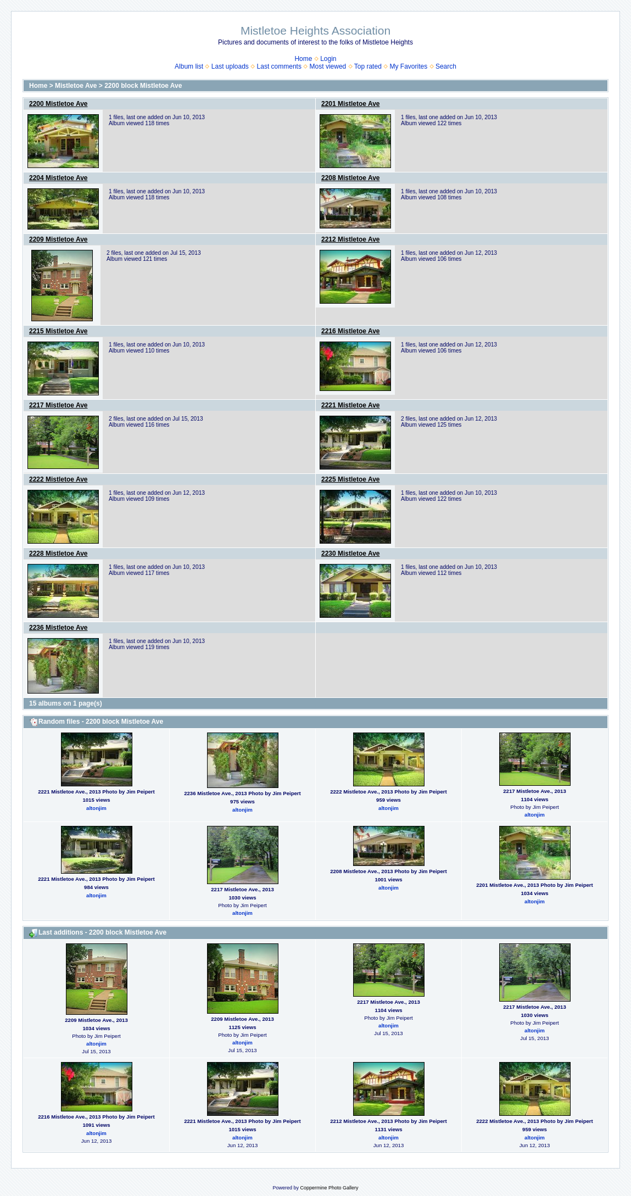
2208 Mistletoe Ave (350, 178)
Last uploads (230, 66)
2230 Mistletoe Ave (350, 553)
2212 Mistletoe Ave (350, 239)
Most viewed (328, 66)
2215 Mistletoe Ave (58, 331)
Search (445, 66)
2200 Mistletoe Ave (58, 104)
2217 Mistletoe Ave (58, 405)
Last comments (279, 66)
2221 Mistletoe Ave (350, 405)
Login (328, 59)
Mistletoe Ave (76, 86)
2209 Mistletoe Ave (58, 239)
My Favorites (409, 66)
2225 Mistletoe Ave (350, 479)
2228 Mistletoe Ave (58, 553)
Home (303, 59)
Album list (189, 66)
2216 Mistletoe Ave (350, 331)
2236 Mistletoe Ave (58, 627)
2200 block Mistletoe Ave (143, 86)
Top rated (368, 66)
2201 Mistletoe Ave (350, 104)
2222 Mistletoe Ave (58, 479)
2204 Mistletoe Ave (58, 178)
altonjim (96, 808)
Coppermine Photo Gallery (329, 1188)
